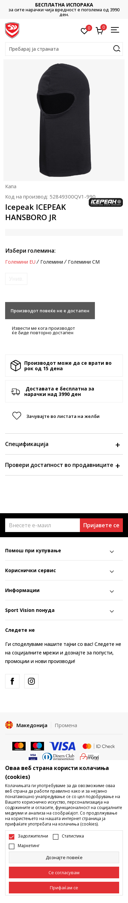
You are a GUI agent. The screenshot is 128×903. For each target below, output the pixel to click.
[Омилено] (84, 30)
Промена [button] (66, 725)
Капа (10, 186)
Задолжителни (33, 836)
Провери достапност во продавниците (62, 465)
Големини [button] (51, 262)
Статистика (73, 836)
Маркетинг (29, 846)
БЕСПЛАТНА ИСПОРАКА (64, 4)
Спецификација (62, 444)
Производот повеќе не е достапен (50, 311)
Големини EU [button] (20, 262)
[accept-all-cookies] (64, 887)
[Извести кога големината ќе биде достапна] (16, 279)
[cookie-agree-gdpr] (64, 872)
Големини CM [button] (84, 262)
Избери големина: (30, 251)
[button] (64, 49)
